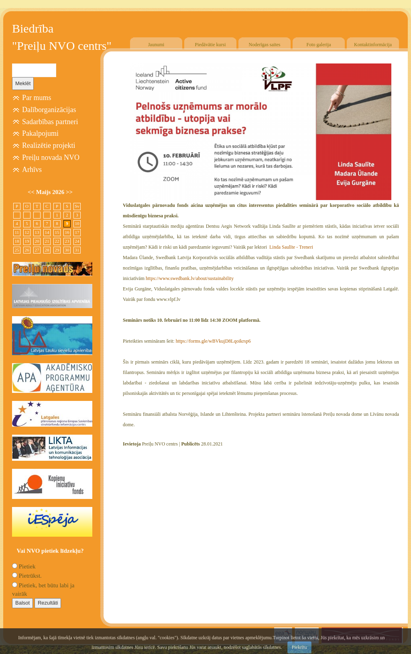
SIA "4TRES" (333, 648)
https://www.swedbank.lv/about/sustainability (190, 278)
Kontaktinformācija (373, 44)
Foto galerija (319, 44)
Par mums (36, 98)
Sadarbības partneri (50, 122)
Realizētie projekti (48, 145)
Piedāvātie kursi (210, 44)
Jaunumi (156, 44)
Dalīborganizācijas (49, 110)
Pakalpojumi (40, 133)
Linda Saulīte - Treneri (290, 247)
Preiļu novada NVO (50, 157)
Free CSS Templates (381, 648)
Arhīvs (32, 170)
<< (32, 192)
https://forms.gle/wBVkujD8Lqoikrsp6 (213, 341)
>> (69, 192)
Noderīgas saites (265, 44)
